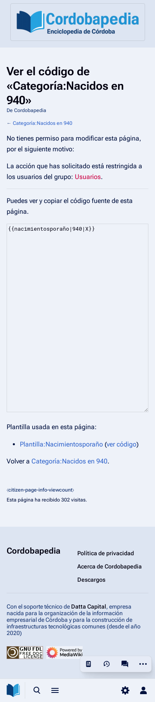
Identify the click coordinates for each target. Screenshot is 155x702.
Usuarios (88, 177)
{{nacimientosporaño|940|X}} (77, 318)
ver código (121, 444)
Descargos (91, 579)
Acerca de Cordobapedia (109, 566)
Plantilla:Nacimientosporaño (61, 444)
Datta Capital (88, 606)
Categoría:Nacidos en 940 (42, 123)
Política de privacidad (105, 553)
